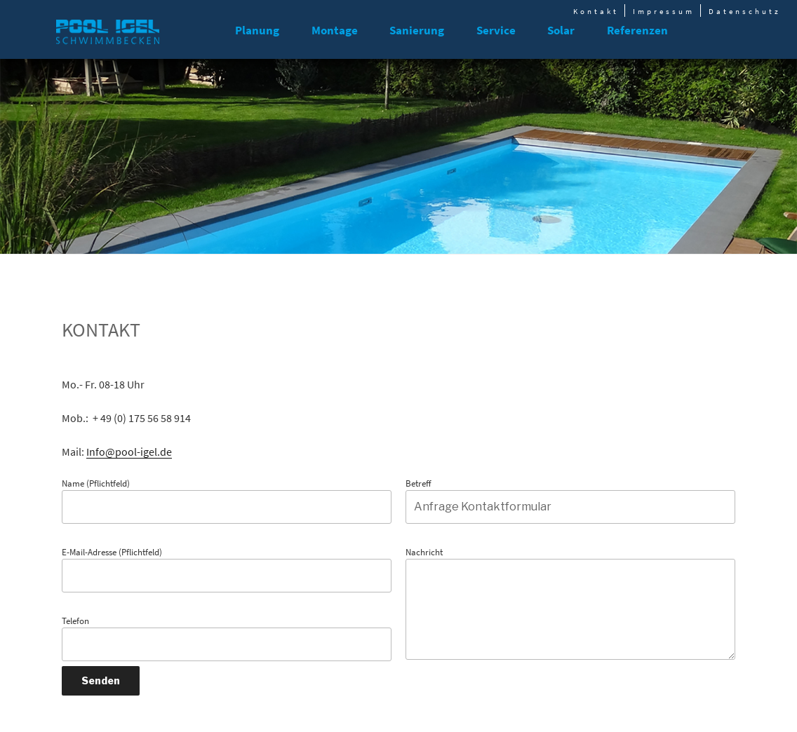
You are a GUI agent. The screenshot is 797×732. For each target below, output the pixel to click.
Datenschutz (745, 11)
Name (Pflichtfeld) (226, 500)
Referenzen (637, 30)
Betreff (570, 500)
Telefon (226, 638)
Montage (335, 30)
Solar (561, 30)
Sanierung (416, 30)
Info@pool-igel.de (129, 452)
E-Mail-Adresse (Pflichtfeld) (226, 569)
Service (496, 30)
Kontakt (596, 11)
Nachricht (570, 603)
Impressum (664, 11)
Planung (257, 30)
